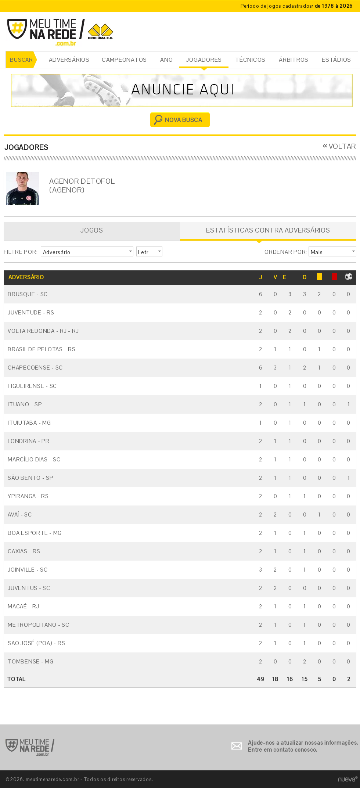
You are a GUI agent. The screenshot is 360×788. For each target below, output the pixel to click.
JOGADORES (204, 60)
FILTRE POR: (20, 251)
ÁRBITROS (294, 60)
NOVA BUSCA (183, 120)
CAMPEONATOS (124, 60)
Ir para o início (30, 747)
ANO (166, 60)
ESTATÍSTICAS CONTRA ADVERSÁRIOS (268, 230)
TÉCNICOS (250, 60)
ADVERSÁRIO (26, 277)
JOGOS (91, 230)
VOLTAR (343, 146)
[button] (87, 252)
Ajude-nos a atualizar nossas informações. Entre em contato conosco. (303, 746)
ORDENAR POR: (285, 251)
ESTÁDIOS (336, 60)
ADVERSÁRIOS (69, 60)
